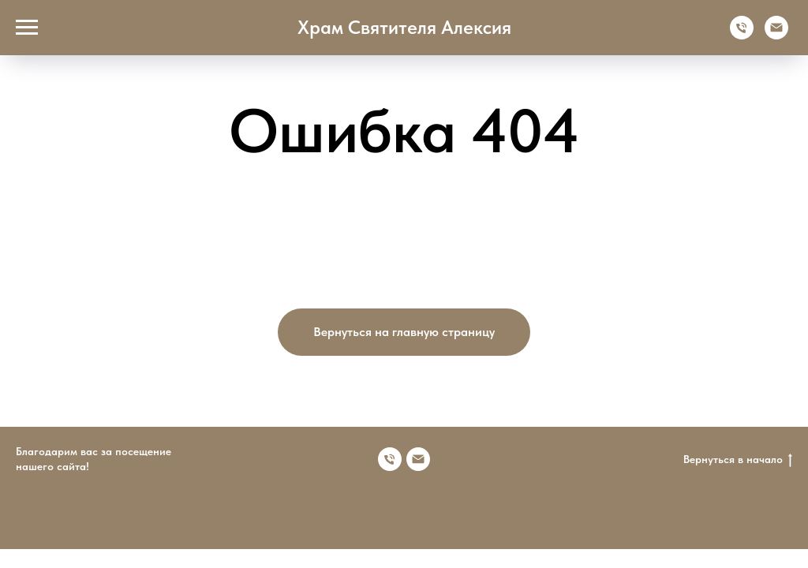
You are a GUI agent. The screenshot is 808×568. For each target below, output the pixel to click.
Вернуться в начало (737, 460)
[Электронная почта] (776, 35)
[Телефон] (742, 35)
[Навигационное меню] (27, 28)
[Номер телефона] (390, 459)
